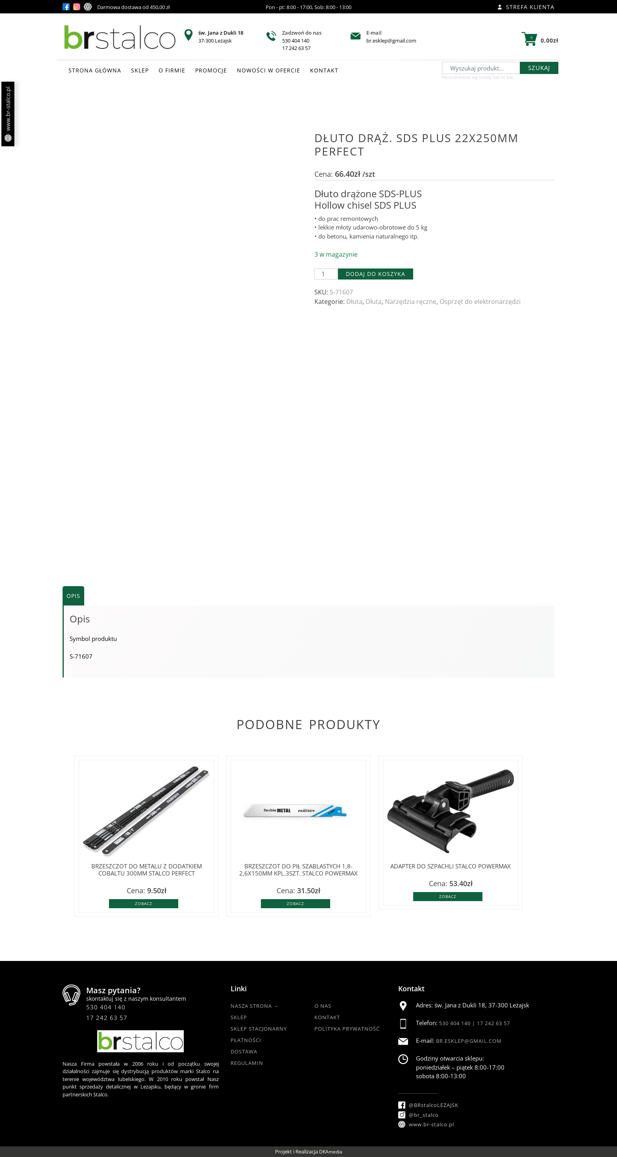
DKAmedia (330, 1151)
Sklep (239, 1017)
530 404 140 (295, 40)
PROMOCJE (211, 70)
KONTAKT (324, 70)
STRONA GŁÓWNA (94, 70)
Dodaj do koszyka (375, 274)
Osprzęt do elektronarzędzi (480, 301)
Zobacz (143, 903)
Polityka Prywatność (347, 1028)
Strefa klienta (525, 7)
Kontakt (327, 1017)
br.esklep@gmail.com (391, 40)
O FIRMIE (172, 70)
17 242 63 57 (296, 48)
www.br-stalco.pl (8, 114)
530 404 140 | (458, 1023)
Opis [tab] (73, 596)
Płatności (246, 1040)
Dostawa (244, 1051)
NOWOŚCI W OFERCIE (268, 70)
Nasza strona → (255, 1005)
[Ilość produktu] (326, 274)
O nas (322, 1005)
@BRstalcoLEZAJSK (428, 1105)
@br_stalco (418, 1114)
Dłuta (354, 301)
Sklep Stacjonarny (259, 1028)
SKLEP (140, 70)
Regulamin (247, 1062)
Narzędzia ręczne (410, 301)
